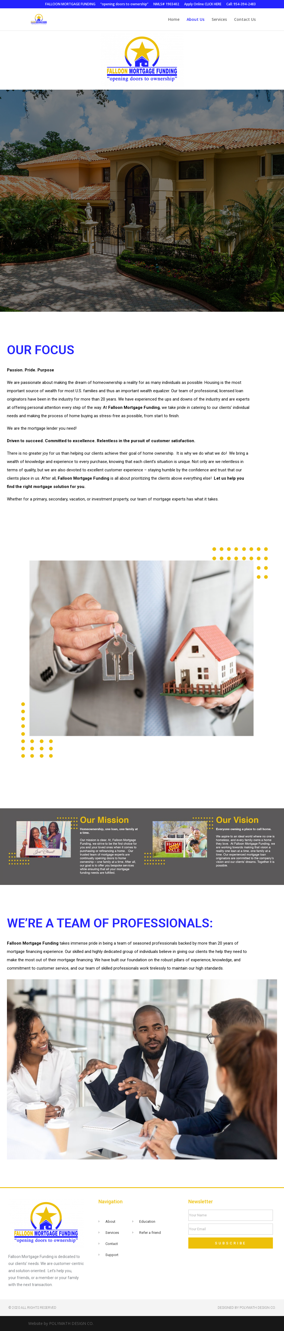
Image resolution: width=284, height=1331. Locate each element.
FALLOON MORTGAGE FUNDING (70, 4)
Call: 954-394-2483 (241, 4)
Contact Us (245, 19)
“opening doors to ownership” (124, 4)
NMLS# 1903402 (166, 4)
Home (173, 19)
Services (219, 19)
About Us (195, 19)
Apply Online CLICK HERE (202, 4)
